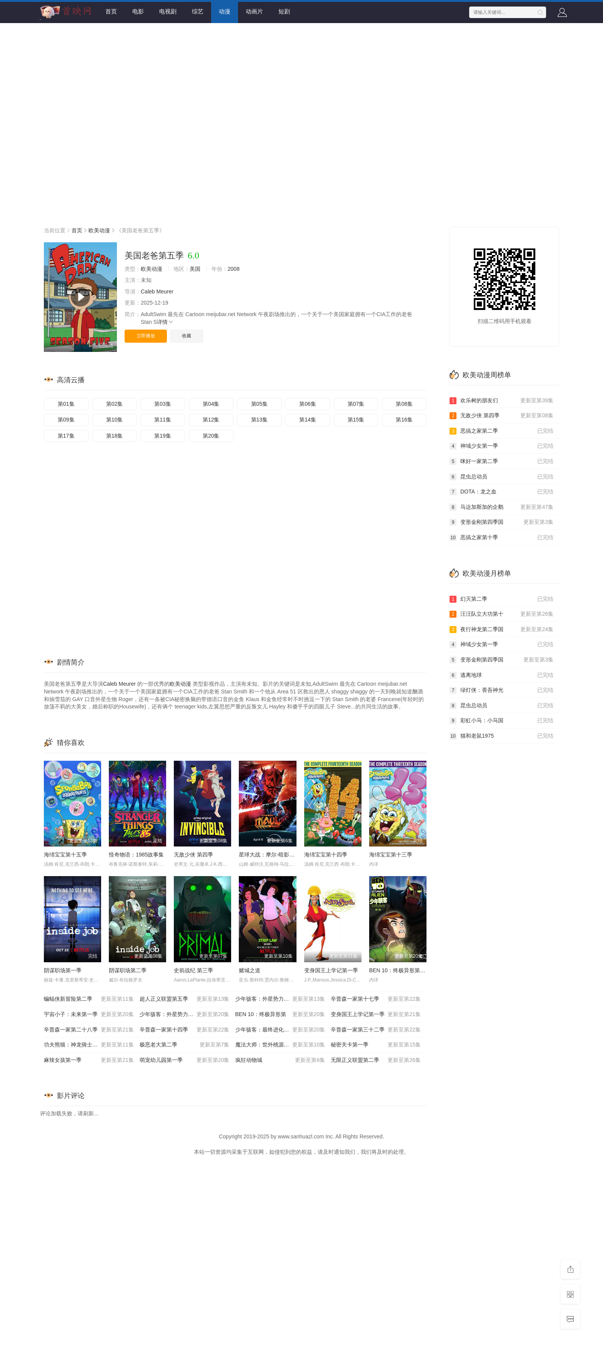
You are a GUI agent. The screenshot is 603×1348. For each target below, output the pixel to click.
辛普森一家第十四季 (185, 1030)
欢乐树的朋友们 (501, 401)
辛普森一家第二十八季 (89, 1030)
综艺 (197, 11)
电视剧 (168, 11)
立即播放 (146, 335)
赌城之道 (249, 970)
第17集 (66, 436)
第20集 (211, 436)
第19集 (162, 436)
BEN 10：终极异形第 (280, 1014)
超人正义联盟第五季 (185, 999)
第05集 (259, 404)
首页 (111, 11)
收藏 (186, 335)
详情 (165, 322)
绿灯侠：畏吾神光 (501, 690)
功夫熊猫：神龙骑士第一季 (89, 1045)
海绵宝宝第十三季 (390, 854)
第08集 (404, 404)
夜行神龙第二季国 (501, 629)
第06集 (307, 404)
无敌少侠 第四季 (193, 854)
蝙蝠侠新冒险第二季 (89, 999)
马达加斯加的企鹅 (501, 507)
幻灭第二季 (501, 599)
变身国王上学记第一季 (331, 970)
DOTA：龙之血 (501, 492)
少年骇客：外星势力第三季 (185, 1014)
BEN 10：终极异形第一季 (400, 970)
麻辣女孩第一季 (89, 1060)
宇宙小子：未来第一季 (89, 1014)
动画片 (254, 11)
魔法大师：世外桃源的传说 (280, 1045)
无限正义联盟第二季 (376, 1060)
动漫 (224, 11)
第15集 (356, 420)
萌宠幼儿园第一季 (185, 1060)
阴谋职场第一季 (63, 970)
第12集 (211, 420)
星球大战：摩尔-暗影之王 (269, 854)
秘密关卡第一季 (376, 1045)
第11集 (162, 420)
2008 (234, 269)
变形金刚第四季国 (501, 522)
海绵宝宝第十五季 (65, 854)
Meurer (164, 291)
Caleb (148, 291)
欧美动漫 (99, 230)
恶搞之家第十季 (501, 538)
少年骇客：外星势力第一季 (280, 999)
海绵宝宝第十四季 (325, 854)
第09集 (66, 420)
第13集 (259, 420)
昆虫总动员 (501, 477)
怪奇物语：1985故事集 (136, 854)
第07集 (356, 404)
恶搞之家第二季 (501, 431)
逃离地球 (501, 675)
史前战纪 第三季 (193, 970)
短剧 (284, 11)
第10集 (114, 420)
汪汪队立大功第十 (501, 614)
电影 (138, 11)
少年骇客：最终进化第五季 (280, 1030)
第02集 (114, 404)
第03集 (162, 404)
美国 (195, 269)
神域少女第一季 (501, 446)
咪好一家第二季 (501, 461)
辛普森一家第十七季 (376, 999)
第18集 (114, 436)
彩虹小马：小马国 (501, 721)
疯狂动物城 (280, 1060)
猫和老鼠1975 (501, 736)
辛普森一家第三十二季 (376, 1030)
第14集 (307, 420)
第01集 (66, 404)
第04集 (211, 404)
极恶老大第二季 (185, 1045)
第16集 (404, 420)
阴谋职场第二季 (128, 970)
